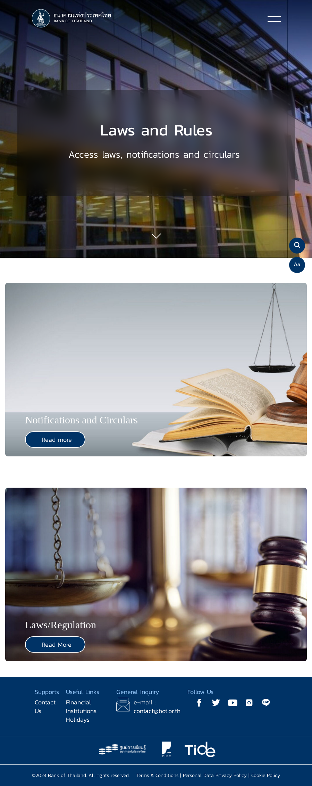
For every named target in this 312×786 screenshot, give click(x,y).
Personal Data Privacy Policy (215, 775)
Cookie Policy (265, 775)
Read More (56, 644)
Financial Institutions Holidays (81, 710)
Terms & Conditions (157, 775)
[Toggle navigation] (274, 19)
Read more (57, 439)
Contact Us (45, 706)
